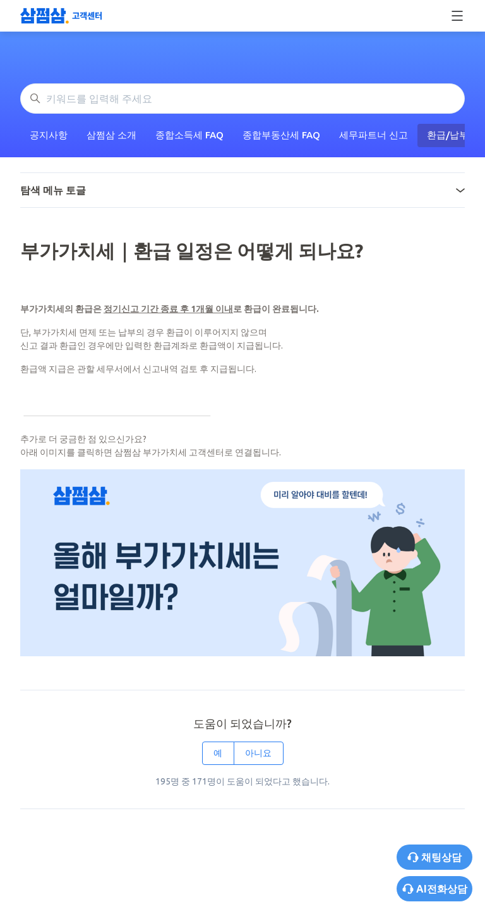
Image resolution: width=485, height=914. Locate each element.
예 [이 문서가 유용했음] (217, 753)
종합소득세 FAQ (189, 134)
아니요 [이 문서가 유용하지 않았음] (258, 753)
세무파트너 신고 (373, 134)
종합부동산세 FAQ (281, 134)
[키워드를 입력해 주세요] (242, 98)
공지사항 (49, 134)
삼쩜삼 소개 (111, 134)
